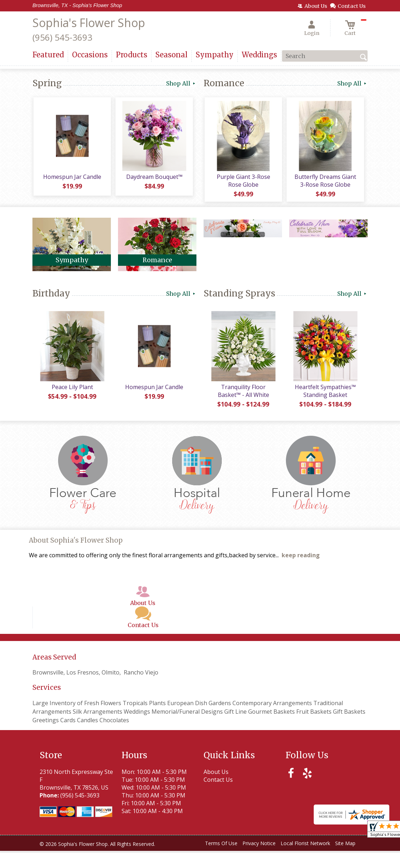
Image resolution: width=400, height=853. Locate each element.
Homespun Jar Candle (72, 178)
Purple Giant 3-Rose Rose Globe (243, 182)
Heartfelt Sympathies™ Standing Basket (324, 393)
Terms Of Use (221, 845)
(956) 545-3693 (62, 37)
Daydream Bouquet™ (153, 178)
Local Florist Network (305, 845)
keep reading (301, 558)
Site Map (345, 845)
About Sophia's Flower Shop (76, 543)
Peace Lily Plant (71, 389)
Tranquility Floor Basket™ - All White (242, 393)
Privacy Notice (259, 845)
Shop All (181, 83)
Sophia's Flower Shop (88, 22)
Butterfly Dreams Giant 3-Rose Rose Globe (325, 182)
